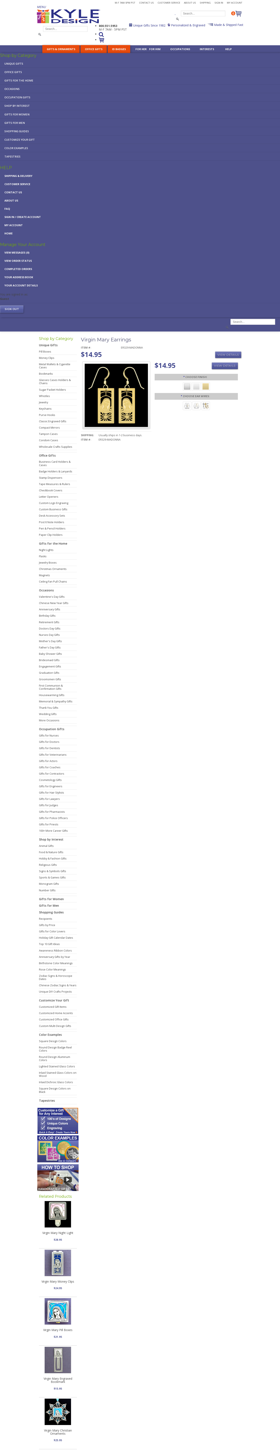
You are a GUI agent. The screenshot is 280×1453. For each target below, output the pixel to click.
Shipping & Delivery (18, 176)
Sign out (12, 309)
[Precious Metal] (196, 405)
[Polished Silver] (196, 386)
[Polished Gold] (205, 386)
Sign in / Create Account (22, 217)
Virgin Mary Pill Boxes (57, 1330)
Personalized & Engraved (187, 25)
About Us (190, 2)
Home (8, 233)
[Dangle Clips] (205, 405)
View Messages (16, 252)
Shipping (205, 2)
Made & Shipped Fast (228, 25)
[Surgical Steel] (187, 405)
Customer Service (169, 2)
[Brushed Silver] (187, 386)
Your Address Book (18, 277)
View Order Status (18, 261)
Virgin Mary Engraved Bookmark (58, 1380)
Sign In (218, 2)
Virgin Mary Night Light (57, 1233)
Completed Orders (18, 269)
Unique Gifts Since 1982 (148, 25)
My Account (234, 2)
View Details (228, 354)
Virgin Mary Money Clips (58, 1281)
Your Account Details (21, 285)
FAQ (7, 209)
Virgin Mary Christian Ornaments (58, 1432)
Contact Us (146, 2)
